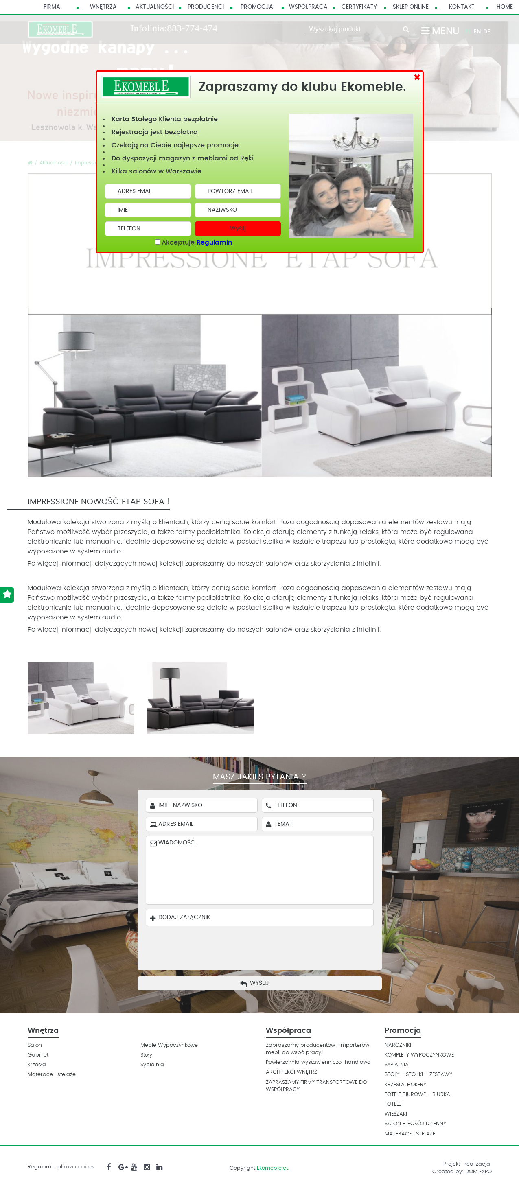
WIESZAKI (396, 1114)
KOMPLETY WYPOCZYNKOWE (419, 1055)
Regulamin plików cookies (61, 1167)
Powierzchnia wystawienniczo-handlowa (318, 1062)
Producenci (206, 7)
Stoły (146, 1055)
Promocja (257, 7)
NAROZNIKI (398, 1045)
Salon (35, 1045)
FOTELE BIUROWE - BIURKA (417, 1094)
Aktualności (155, 7)
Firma (52, 7)
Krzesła (37, 1065)
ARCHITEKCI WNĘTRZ (291, 1072)
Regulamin (214, 242)
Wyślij (237, 229)
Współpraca (308, 7)
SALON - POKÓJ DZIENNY (415, 1124)
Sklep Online (411, 7)
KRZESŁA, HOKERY (405, 1084)
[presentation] (265, 946)
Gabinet (38, 1055)
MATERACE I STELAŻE (410, 1134)
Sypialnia (152, 1065)
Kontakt (462, 7)
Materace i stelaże (52, 1074)
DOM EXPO (478, 1172)
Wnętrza (103, 7)
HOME (505, 7)
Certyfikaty (359, 7)
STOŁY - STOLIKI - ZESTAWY (418, 1074)
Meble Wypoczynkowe (169, 1045)
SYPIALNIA (397, 1065)
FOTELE (393, 1104)
